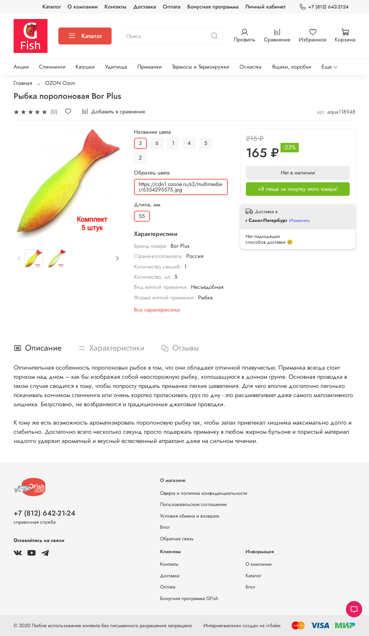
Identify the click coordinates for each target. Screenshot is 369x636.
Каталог (51, 7)
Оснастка (250, 67)
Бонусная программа (212, 7)
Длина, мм (147, 204)
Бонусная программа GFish (189, 598)
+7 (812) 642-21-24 (44, 513)
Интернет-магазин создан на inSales (241, 625)
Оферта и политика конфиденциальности (203, 493)
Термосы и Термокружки (200, 67)
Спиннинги (52, 67)
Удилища (116, 67)
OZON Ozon (60, 83)
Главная (23, 83)
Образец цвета (152, 172)
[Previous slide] (19, 258)
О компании (82, 7)
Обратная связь (177, 538)
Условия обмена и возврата (189, 515)
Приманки (149, 67)
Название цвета (152, 132)
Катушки (85, 67)
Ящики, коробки (291, 67)
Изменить (299, 220)
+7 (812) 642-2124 (324, 7)
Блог (165, 527)
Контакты (115, 7)
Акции (21, 67)
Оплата (171, 7)
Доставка (144, 7)
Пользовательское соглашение (193, 504)
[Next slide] (117, 258)
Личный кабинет (265, 7)
